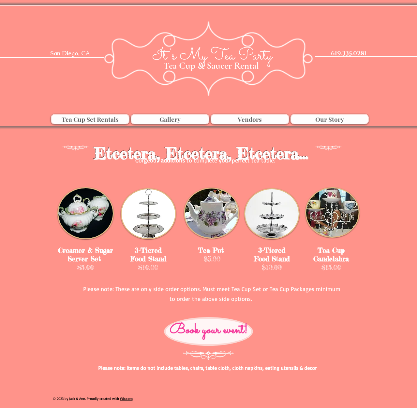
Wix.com (126, 398)
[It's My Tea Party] (212, 56)
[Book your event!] (208, 331)
